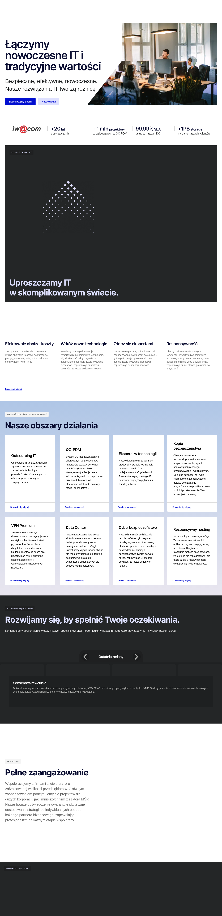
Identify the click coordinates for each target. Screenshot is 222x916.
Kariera (136, 6)
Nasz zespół (119, 6)
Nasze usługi (98, 6)
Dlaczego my (77, 6)
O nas (60, 6)
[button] (85, 658)
